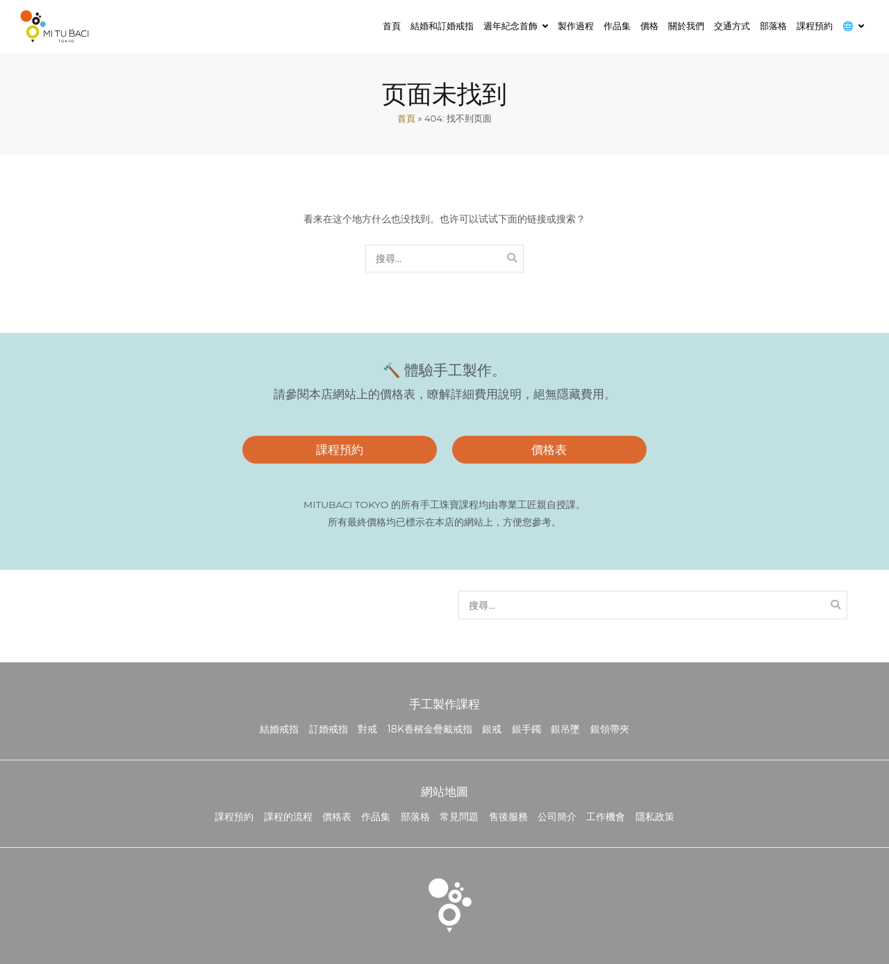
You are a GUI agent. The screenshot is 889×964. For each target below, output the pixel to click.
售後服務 (508, 816)
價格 (649, 25)
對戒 (367, 729)
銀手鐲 (526, 729)
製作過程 (576, 25)
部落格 (773, 25)
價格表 (549, 449)
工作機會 (605, 816)
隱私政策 (654, 816)
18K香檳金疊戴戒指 (430, 729)
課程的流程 (288, 816)
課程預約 (815, 25)
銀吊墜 (565, 729)
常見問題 (459, 816)
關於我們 (686, 25)
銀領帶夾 (609, 729)
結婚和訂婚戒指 (442, 25)
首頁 (392, 25)
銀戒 (491, 729)
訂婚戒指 (328, 729)
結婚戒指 (279, 729)
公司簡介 (557, 816)
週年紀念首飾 (510, 25)
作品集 (617, 25)
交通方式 (732, 25)
